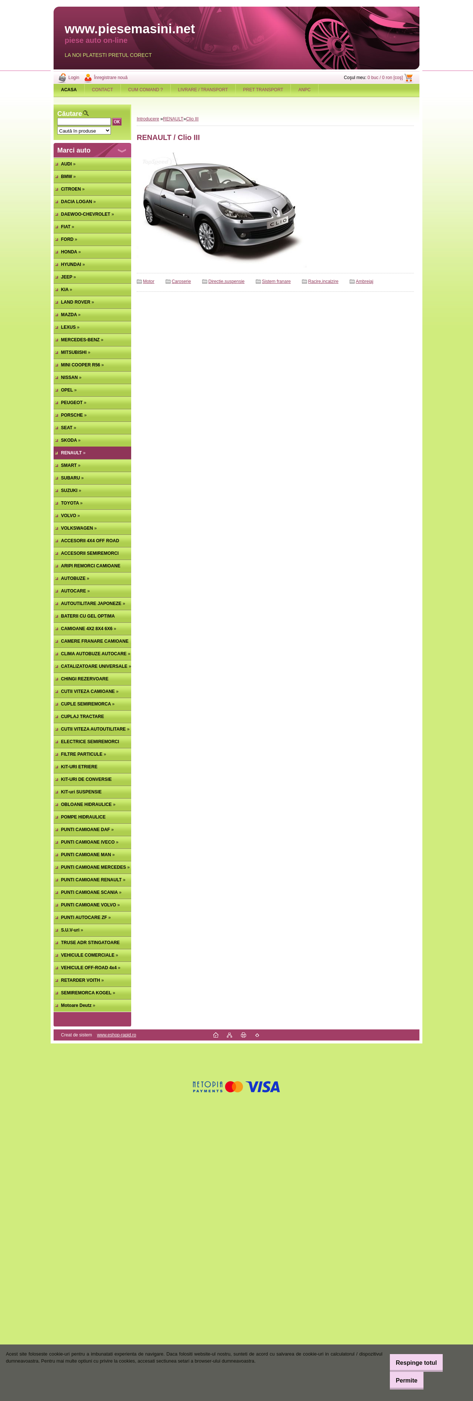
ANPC (304, 89)
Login (73, 77)
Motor (148, 281)
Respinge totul (410, 1363)
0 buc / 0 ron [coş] (385, 77)
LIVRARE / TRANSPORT (203, 89)
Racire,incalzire (323, 281)
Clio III (192, 119)
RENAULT (173, 119)
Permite (400, 1380)
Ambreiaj (364, 281)
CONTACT (102, 89)
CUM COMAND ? (145, 89)
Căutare (69, 113)
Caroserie (181, 281)
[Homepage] (69, 89)
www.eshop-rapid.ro (116, 1035)
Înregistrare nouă (110, 77)
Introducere (148, 119)
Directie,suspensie (226, 281)
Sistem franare (276, 281)
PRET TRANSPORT (263, 89)
